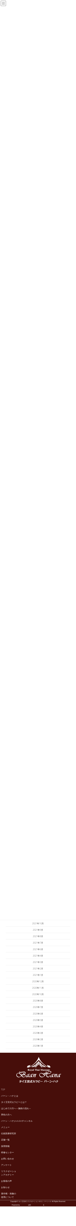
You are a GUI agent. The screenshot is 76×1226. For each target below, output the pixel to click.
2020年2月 (38, 1039)
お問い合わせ (7, 1158)
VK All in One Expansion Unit (54, 1205)
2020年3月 (38, 1032)
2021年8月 (38, 936)
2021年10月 (38, 923)
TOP (3, 1089)
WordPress (24, 1205)
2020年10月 (38, 994)
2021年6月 (38, 949)
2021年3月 (38, 962)
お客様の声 (6, 1181)
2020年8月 (38, 1000)
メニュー (5, 1127)
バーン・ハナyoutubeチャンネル (17, 1120)
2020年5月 (38, 1020)
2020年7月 (38, 1007)
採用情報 (5, 1146)
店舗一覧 (5, 1139)
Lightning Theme (37, 1205)
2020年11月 (38, 987)
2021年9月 (38, 929)
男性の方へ (6, 1114)
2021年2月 (38, 968)
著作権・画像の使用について (8, 1195)
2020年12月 (38, 981)
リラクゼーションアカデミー (8, 1173)
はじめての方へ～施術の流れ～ (16, 1108)
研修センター (7, 1152)
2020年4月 (38, 1026)
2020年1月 (38, 1045)
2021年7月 (38, 942)
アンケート (6, 1164)
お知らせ (5, 1187)
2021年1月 (38, 974)
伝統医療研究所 (8, 1133)
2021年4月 (38, 955)
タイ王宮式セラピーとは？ (14, 1102)
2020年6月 (38, 1013)
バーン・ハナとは (9, 1095)
